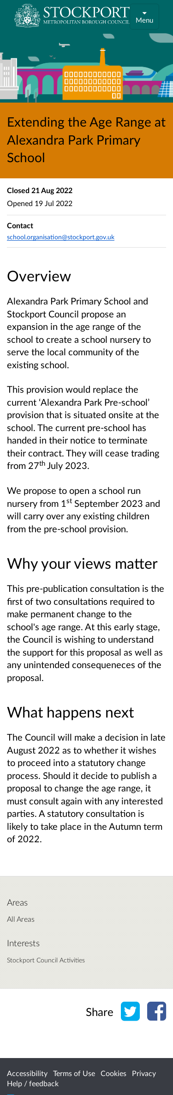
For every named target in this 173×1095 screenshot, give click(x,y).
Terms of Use (74, 1073)
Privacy (144, 1073)
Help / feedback (33, 1083)
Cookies (113, 1073)
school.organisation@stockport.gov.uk (60, 237)
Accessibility (27, 1073)
